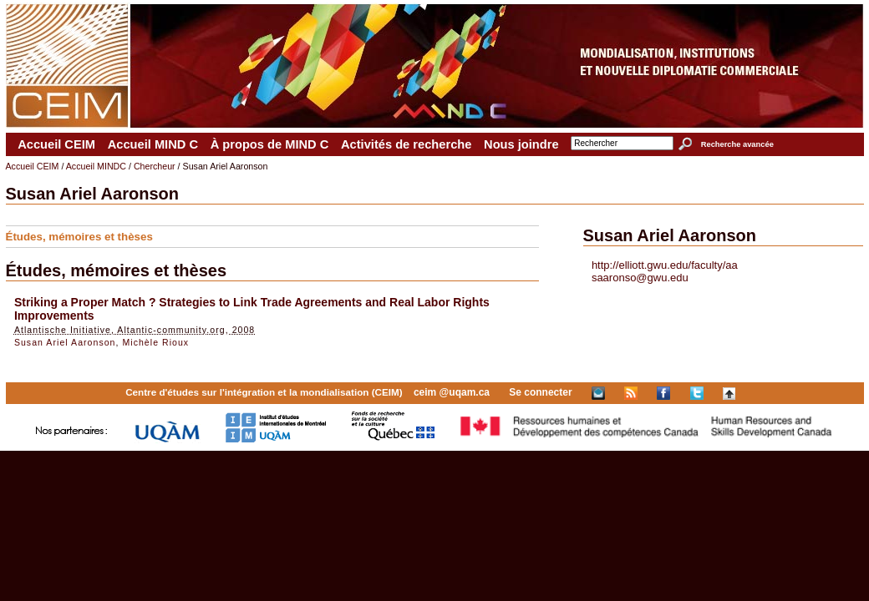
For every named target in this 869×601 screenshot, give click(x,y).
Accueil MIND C (153, 144)
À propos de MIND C (270, 144)
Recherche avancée (737, 144)
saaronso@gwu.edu (640, 277)
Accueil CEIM (56, 144)
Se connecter (540, 392)
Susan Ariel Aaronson (65, 342)
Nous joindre (521, 144)
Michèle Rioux (155, 342)
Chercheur (154, 166)
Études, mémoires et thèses (79, 236)
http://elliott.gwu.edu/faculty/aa (665, 265)
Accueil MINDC (96, 166)
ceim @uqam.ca (452, 392)
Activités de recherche (406, 144)
